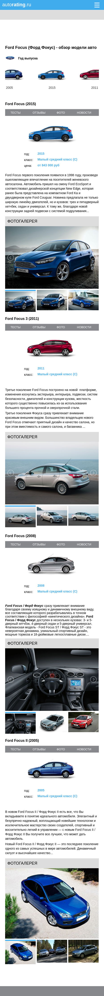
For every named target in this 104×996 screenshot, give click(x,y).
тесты (15, 112)
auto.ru (16, 4)
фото (61, 112)
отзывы (39, 112)
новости (84, 112)
